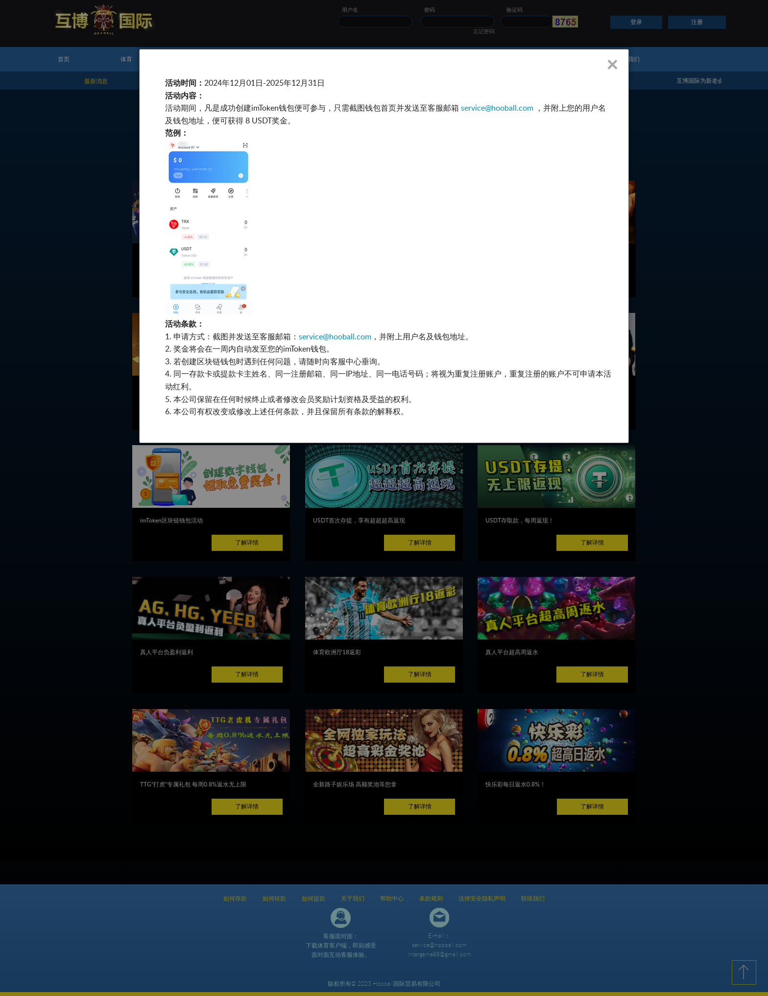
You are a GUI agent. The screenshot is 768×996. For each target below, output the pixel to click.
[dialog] (384, 246)
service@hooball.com (497, 107)
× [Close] (612, 64)
